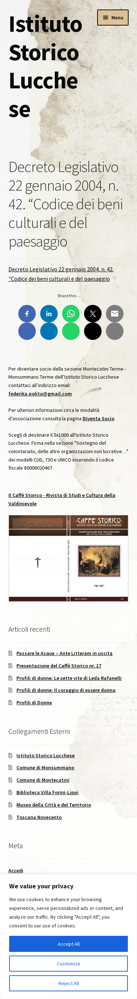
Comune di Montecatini (42, 780)
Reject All (68, 983)
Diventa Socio (98, 418)
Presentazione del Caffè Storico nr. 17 (58, 665)
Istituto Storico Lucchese (45, 66)
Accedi (15, 870)
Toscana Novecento (39, 817)
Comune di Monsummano (45, 767)
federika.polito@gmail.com (40, 393)
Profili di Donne (34, 702)
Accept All (69, 944)
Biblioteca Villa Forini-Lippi (47, 792)
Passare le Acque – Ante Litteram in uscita (64, 653)
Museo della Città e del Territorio (53, 804)
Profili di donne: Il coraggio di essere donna (65, 690)
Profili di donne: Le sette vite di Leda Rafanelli (69, 678)
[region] (68, 936)
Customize (68, 963)
